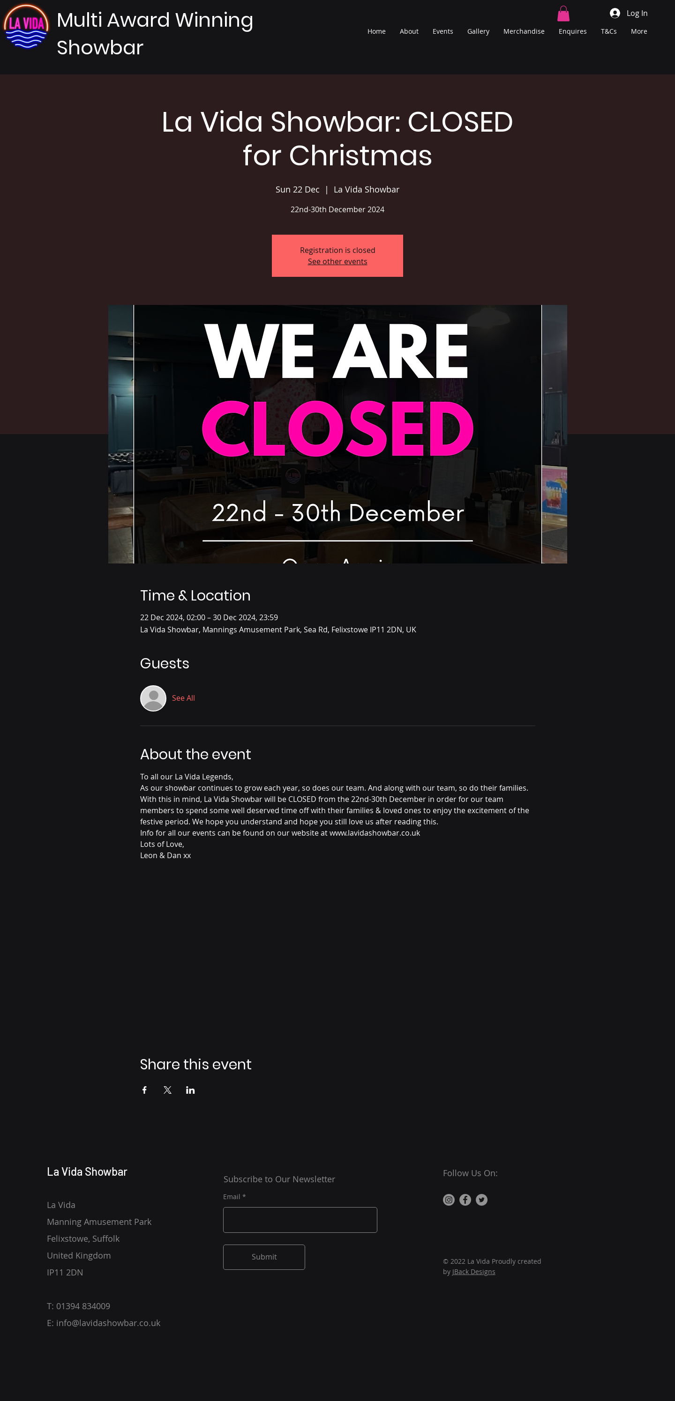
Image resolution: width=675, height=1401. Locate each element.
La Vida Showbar (87, 1171)
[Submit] (264, 1257)
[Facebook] (465, 1200)
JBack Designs (473, 1271)
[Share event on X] (167, 1090)
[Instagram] (449, 1200)
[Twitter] (482, 1200)
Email (231, 1196)
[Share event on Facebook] (144, 1090)
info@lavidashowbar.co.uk (108, 1322)
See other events (338, 261)
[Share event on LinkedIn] (190, 1090)
